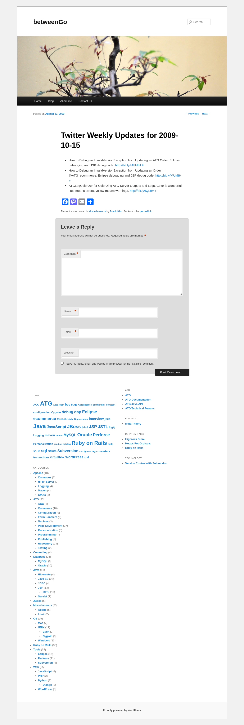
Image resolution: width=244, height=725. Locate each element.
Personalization (48, 530)
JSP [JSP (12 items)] (93, 426)
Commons (44, 477)
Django (47, 684)
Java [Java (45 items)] (39, 426)
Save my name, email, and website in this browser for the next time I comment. (110, 363)
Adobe (42, 609)
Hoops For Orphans (138, 443)
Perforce (43, 658)
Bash (46, 631)
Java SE (43, 578)
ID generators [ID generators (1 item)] (81, 419)
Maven (42, 490)
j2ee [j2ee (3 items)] (107, 419)
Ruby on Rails (42, 645)
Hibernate (44, 574)
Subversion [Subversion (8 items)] (67, 451)
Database (39, 556)
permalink (146, 211)
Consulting (40, 552)
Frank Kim (116, 211)
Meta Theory (133, 423)
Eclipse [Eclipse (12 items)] (89, 412)
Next (206, 113)
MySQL (43, 561)
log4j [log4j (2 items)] (112, 427)
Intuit (41, 614)
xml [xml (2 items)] (86, 457)
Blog (51, 101)
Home (38, 101)
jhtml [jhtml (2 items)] (85, 427)
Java (36, 569)
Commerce (45, 508)
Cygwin (47, 636)
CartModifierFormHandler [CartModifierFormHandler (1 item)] (91, 404)
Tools (36, 649)
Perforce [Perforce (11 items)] (101, 434)
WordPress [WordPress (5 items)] (74, 457)
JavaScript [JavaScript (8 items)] (56, 427)
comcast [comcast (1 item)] (110, 404)
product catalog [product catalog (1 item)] (62, 444)
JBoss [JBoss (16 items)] (74, 426)
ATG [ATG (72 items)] (46, 403)
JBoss (37, 600)
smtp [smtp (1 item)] (110, 444)
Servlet (42, 596)
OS (35, 618)
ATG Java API (134, 404)
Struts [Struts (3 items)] (52, 451)
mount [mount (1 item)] (59, 435)
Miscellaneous (97, 211)
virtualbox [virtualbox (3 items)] (57, 457)
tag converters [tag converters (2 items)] (100, 451)
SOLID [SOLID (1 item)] (36, 451)
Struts (42, 494)
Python (42, 680)
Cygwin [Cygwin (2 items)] (56, 412)
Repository (45, 543)
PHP (41, 675)
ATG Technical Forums (139, 408)
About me (66, 101)
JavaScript (45, 671)
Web (36, 667)
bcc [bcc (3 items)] (67, 404)
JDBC (41, 583)
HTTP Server (46, 481)
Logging (43, 486)
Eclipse (43, 653)
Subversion (45, 662)
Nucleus (43, 521)
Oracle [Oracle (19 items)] (84, 434)
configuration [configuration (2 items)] (41, 412)
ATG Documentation (138, 399)
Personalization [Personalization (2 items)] (43, 443)
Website (69, 352)
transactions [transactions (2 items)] (41, 457)
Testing (43, 547)
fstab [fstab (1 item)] (70, 419)
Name (70, 312)
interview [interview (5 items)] (96, 419)
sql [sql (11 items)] (44, 450)
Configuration (47, 512)
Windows (44, 640)
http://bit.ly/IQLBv (142, 190)
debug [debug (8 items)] (67, 412)
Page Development (50, 525)
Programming (47, 534)
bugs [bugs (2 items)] (74, 404)
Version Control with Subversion (146, 463)
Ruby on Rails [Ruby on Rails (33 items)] (89, 443)
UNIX (41, 627)
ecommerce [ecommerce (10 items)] (44, 418)
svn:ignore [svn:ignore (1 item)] (85, 451)
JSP (40, 587)
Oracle (42, 565)
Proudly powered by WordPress (122, 710)
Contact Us (85, 101)
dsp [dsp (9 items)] (77, 412)
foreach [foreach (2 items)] (62, 419)
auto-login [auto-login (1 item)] (58, 404)
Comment (71, 254)
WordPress (45, 689)
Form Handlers (47, 517)
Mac (40, 623)
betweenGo (50, 21)
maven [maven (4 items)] (50, 435)
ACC (41, 503)
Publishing (45, 539)
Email (70, 332)
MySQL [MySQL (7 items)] (70, 435)
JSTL (46, 592)
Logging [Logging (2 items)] (38, 435)
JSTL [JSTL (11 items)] (103, 426)
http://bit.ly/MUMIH (128, 165)
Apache (38, 472)
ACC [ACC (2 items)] (36, 404)
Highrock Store (135, 439)
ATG (36, 499)
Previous (192, 113)
